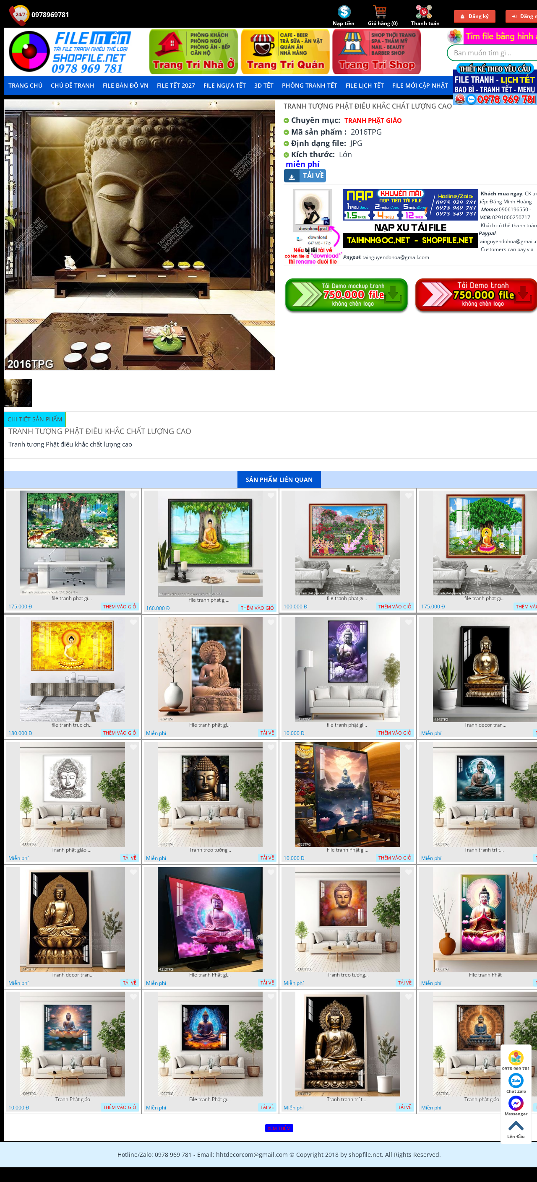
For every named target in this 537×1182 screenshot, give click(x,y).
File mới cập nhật (420, 85)
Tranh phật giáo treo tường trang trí (485, 1099)
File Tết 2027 (176, 85)
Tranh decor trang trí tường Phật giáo (485, 725)
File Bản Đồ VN (126, 85)
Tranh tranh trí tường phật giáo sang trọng (485, 850)
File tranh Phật (485, 975)
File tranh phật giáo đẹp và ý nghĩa (210, 725)
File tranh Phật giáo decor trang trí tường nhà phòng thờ (348, 850)
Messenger (516, 1106)
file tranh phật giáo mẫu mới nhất (348, 725)
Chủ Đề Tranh (72, 85)
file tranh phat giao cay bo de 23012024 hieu (73, 598)
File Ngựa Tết (224, 85)
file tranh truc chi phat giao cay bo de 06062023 (73, 725)
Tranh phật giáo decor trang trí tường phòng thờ (73, 850)
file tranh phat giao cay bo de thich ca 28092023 (485, 598)
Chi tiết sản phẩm (35, 419)
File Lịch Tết (365, 85)
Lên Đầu (516, 1128)
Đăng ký (475, 16)
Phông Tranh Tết (309, 85)
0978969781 (39, 14)
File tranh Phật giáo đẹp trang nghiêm (210, 1099)
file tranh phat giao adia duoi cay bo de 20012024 (210, 600)
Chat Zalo (516, 1083)
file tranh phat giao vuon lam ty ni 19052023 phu (348, 598)
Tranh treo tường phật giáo (210, 850)
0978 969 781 (516, 1060)
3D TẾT (264, 85)
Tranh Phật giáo (72, 1099)
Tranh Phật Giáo (373, 120)
